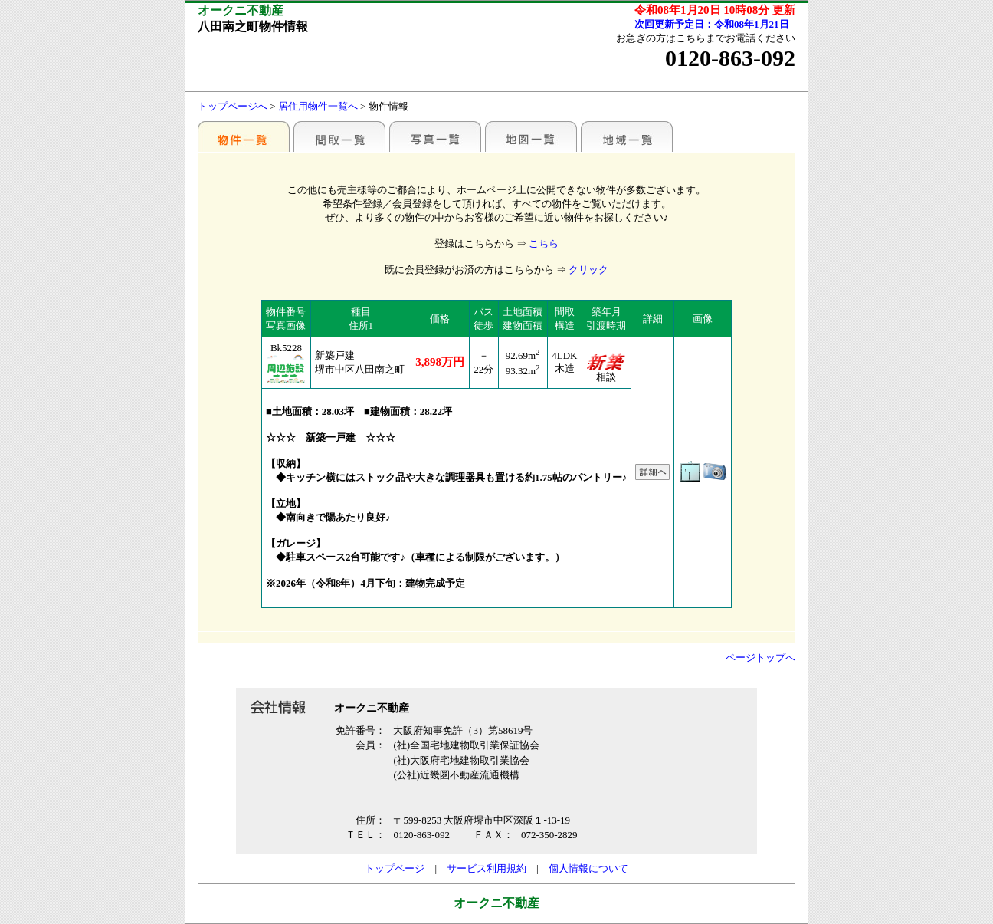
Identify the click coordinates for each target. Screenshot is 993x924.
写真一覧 (435, 136)
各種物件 (244, 136)
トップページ (394, 868)
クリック (588, 269)
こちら (544, 243)
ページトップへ (760, 657)
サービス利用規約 (486, 868)
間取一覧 (339, 136)
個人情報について (588, 868)
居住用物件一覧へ (318, 106)
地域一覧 (627, 136)
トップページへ (232, 106)
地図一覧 (531, 136)
